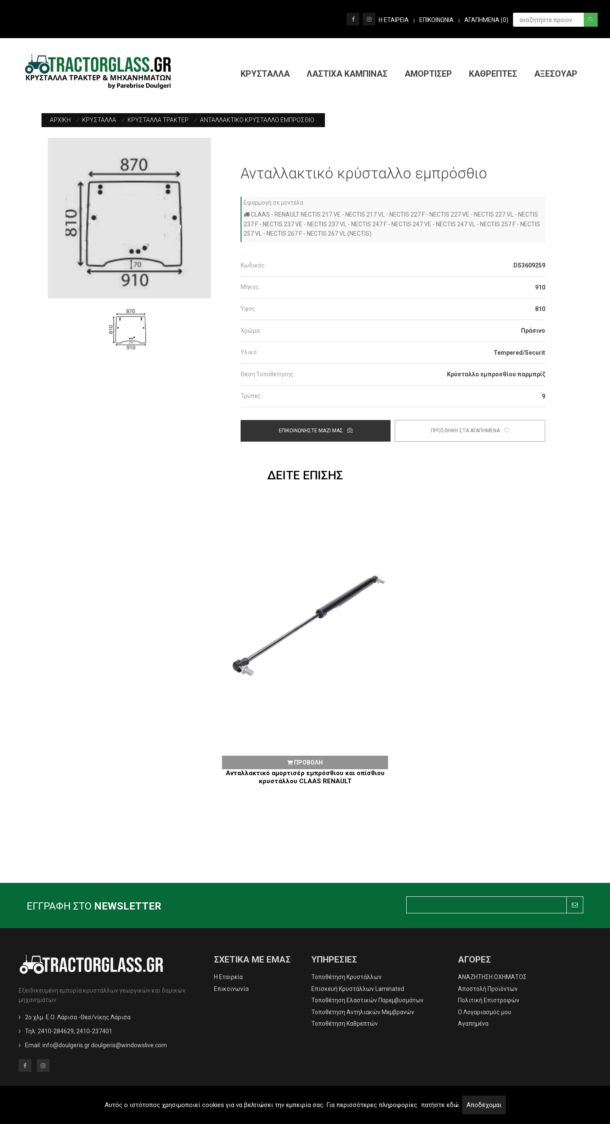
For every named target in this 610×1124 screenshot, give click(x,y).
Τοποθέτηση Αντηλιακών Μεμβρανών (362, 1012)
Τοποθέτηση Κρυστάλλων (346, 977)
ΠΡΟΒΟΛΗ (305, 762)
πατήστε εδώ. (440, 1105)
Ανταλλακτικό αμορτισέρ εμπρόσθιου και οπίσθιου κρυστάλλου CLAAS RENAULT (305, 777)
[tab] (393, 265)
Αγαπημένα (473, 1023)
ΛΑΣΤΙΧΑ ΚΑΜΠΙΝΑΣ (347, 74)
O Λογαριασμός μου (484, 1012)
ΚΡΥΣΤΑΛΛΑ (265, 74)
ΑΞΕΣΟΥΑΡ (555, 74)
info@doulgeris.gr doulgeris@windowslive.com (104, 1045)
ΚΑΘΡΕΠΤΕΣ (493, 74)
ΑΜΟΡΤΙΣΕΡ (428, 74)
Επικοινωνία (231, 988)
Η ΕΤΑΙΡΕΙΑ (394, 20)
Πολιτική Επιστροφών (488, 1000)
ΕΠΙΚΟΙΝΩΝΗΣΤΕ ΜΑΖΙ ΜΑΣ (315, 431)
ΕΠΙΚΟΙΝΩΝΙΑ (436, 20)
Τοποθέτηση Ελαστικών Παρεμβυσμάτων (367, 1000)
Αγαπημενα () (486, 20)
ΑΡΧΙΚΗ (60, 120)
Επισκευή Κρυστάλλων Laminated (357, 988)
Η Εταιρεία (228, 977)
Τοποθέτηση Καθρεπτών (344, 1023)
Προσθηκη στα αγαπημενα (470, 431)
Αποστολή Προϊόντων (488, 988)
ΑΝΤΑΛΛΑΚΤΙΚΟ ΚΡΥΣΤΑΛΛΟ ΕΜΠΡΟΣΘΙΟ (257, 120)
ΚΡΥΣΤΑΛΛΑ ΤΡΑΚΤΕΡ (158, 120)
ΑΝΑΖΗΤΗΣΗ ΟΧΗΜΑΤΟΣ (492, 977)
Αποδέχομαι (484, 1105)
